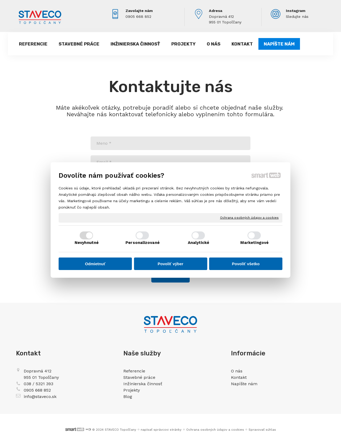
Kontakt (239, 377)
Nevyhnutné (87, 242)
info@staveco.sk (40, 396)
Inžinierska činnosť (142, 383)
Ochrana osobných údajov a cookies (249, 217)
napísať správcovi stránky (161, 429)
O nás (236, 370)
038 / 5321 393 (38, 383)
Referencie (134, 370)
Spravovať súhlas (262, 429)
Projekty (131, 390)
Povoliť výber (170, 263)
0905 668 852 (138, 16)
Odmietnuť (95, 263)
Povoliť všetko (246, 263)
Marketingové (254, 242)
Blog (127, 396)
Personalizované (142, 242)
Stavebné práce (139, 377)
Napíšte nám (244, 383)
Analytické (198, 242)
